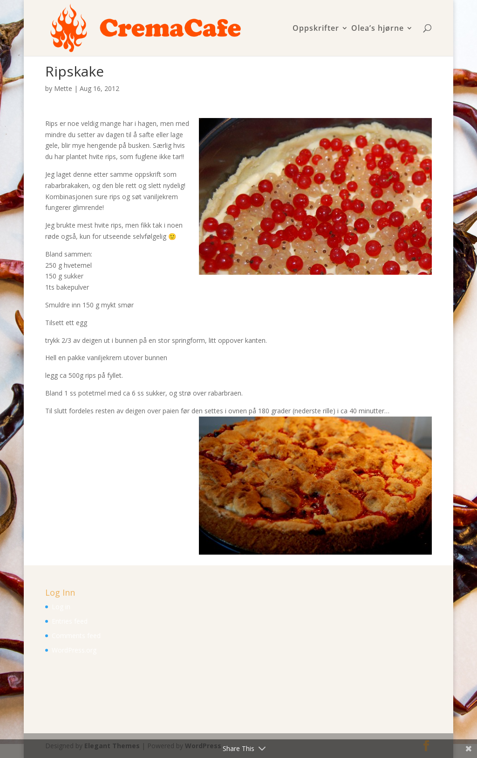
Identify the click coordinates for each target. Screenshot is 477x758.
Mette (63, 88)
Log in (61, 606)
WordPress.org (74, 650)
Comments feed (76, 635)
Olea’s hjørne (377, 28)
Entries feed (70, 621)
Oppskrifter (316, 28)
